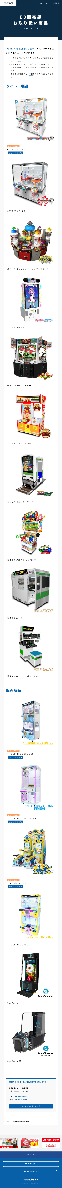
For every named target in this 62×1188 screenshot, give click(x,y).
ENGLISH (43, 3)
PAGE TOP (31, 1155)
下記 (31, 74)
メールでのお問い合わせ (31, 1106)
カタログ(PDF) (15, 153)
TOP (7, 1121)
